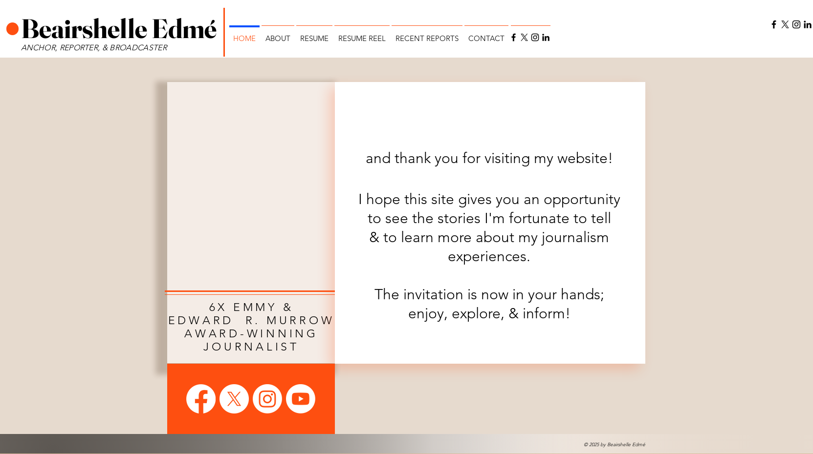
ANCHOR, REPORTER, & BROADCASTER (95, 47)
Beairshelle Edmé (121, 28)
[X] (524, 37)
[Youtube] (300, 398)
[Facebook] (513, 37)
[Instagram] (535, 37)
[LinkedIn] (546, 37)
